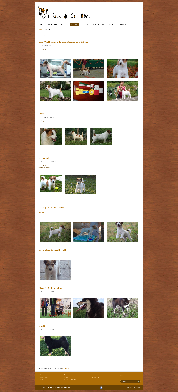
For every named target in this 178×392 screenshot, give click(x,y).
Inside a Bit (137, 387)
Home (42, 24)
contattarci (65, 368)
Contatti (123, 24)
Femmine (74, 24)
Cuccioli (85, 24)
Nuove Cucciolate (98, 24)
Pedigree (43, 49)
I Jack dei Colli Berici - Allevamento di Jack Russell (54, 387)
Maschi (63, 24)
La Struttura (52, 24)
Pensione (112, 24)
